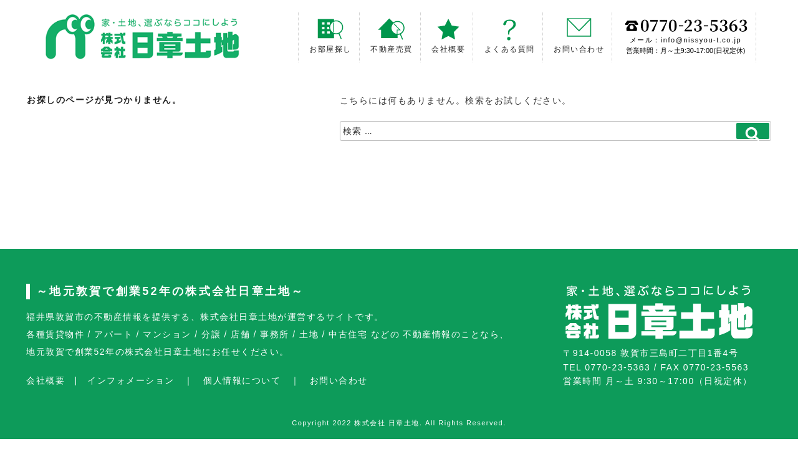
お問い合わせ (579, 36)
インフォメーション (131, 380)
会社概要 (448, 36)
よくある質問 (509, 36)
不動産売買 (391, 36)
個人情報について (242, 380)
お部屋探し (330, 36)
